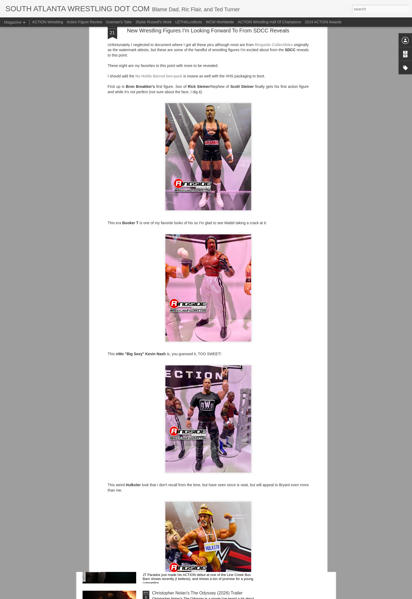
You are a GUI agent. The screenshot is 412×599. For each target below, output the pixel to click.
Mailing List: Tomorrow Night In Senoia (188, 471)
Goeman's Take (119, 22)
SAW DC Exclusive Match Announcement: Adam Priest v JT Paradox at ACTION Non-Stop (198, 534)
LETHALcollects (188, 22)
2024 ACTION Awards (323, 22)
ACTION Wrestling (47, 22)
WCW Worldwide (220, 22)
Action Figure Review (84, 22)
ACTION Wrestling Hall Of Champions (269, 22)
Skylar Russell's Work (153, 22)
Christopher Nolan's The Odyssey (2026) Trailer (197, 593)
